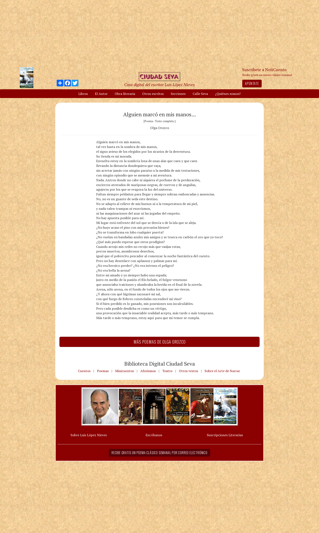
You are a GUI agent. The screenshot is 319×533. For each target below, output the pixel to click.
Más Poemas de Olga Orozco (160, 342)
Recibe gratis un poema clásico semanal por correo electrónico (159, 452)
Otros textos (188, 371)
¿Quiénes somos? (228, 93)
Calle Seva (200, 93)
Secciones (178, 93)
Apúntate (252, 83)
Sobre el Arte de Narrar (222, 371)
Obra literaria (125, 93)
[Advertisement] (159, 33)
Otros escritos (153, 93)
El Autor (101, 93)
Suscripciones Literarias (225, 435)
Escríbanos (154, 435)
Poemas (103, 371)
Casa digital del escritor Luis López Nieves (159, 84)
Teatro (167, 371)
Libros (83, 93)
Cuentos (84, 371)
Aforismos (148, 371)
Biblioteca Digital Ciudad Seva (159, 363)
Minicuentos (124, 371)
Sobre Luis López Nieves (88, 435)
